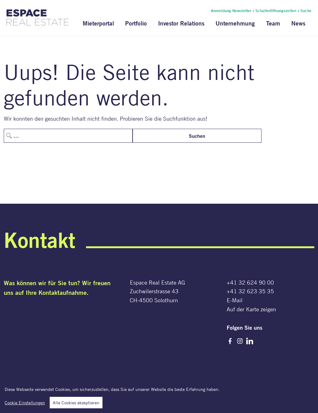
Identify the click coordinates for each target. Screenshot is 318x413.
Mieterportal (98, 23)
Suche (305, 10)
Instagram (240, 341)
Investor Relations (181, 23)
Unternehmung (235, 23)
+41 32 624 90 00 (250, 282)
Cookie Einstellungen (25, 404)
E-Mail (235, 300)
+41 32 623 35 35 (250, 291)
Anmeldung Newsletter (231, 10)
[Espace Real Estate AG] (38, 22)
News (298, 23)
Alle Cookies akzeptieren (76, 404)
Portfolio (136, 23)
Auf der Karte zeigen (251, 309)
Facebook (230, 341)
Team (273, 23)
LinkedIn (249, 341)
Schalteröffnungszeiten (275, 10)
